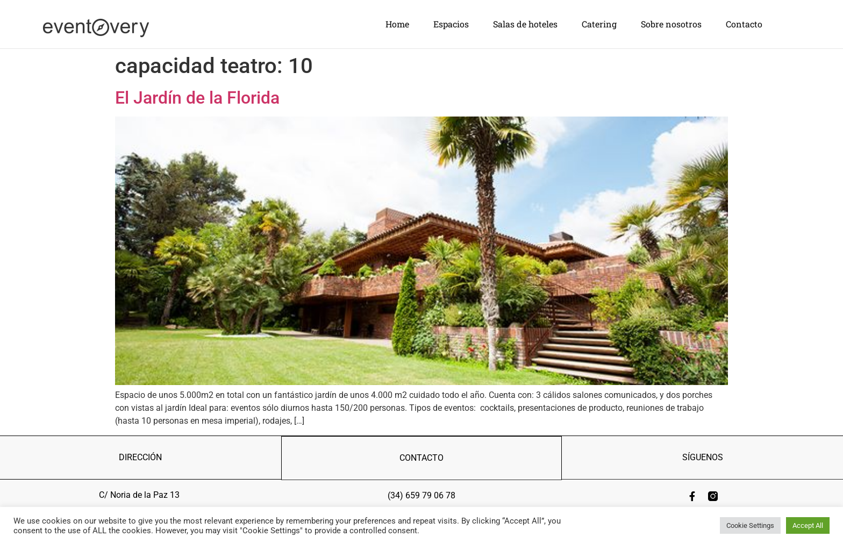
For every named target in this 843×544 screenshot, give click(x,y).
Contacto (744, 24)
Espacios (451, 24)
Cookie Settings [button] (750, 525)
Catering (599, 24)
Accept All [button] (807, 525)
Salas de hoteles (525, 24)
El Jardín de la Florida (197, 97)
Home (397, 24)
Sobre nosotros (671, 24)
